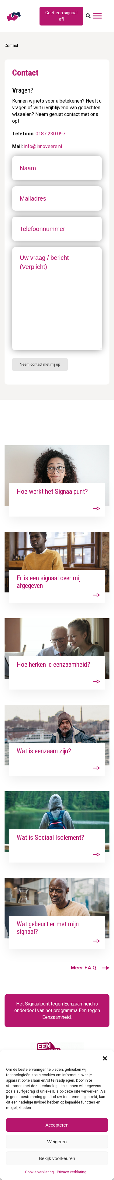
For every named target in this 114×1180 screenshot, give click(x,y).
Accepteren (57, 1124)
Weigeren (57, 1141)
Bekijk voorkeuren (57, 1158)
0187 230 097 (50, 134)
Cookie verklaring (39, 1172)
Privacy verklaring (71, 1172)
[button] (105, 1058)
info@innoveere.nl (43, 146)
